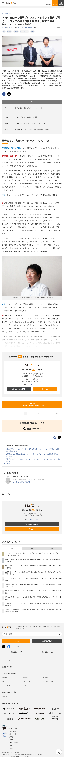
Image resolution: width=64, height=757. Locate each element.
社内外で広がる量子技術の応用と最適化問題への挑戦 (32, 130)
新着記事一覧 (8, 667)
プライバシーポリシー (14, 745)
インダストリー (27, 681)
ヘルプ (10, 725)
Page (7, 117)
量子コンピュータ (24, 31)
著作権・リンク (12, 728)
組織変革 (45, 677)
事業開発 (9, 31)
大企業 (32, 31)
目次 (45, 102)
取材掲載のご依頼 (47, 652)
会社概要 (10, 739)
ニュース (6, 661)
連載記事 (5, 696)
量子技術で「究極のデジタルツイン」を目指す (30, 108)
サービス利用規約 (13, 742)
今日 (12, 548)
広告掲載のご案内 (16, 652)
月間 (52, 548)
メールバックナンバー (32, 384)
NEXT (58, 414)
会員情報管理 (12, 734)
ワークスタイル (6, 685)
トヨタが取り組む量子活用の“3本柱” (26, 117)
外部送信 (10, 748)
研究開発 (16, 31)
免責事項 (10, 737)
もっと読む (7, 463)
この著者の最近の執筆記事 (21, 482)
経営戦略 (25, 677)
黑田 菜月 (12, 27)
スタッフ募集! (12, 731)
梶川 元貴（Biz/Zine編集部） (26, 27)
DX (3, 681)
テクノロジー (26, 685)
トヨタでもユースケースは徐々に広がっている (30, 123)
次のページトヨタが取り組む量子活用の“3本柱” (32, 404)
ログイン (44, 389)
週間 (32, 548)
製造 (4, 31)
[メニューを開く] (3, 3)
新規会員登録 (18, 389)
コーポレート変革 (48, 681)
